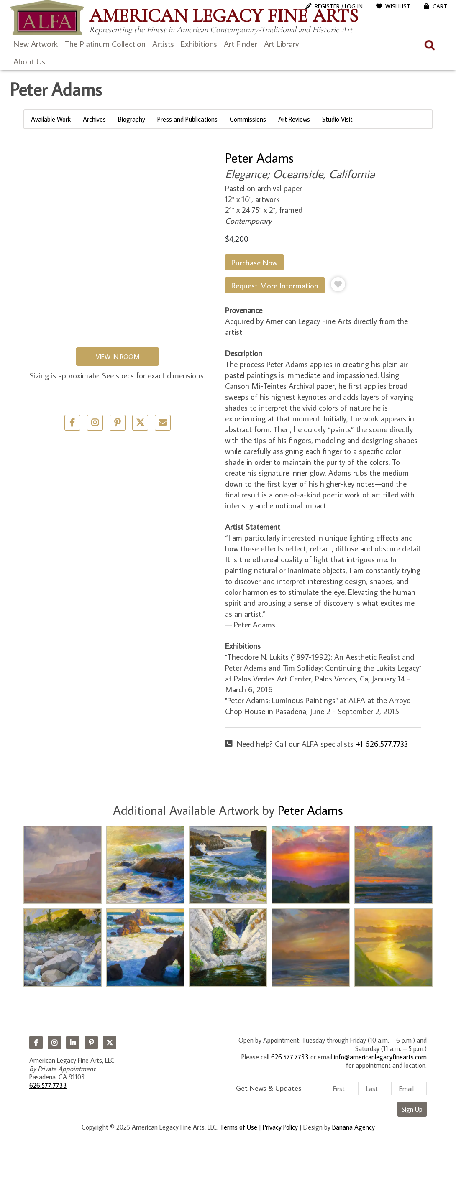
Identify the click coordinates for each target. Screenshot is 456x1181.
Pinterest (91, 1042)
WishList (397, 6)
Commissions (248, 119)
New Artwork (35, 43)
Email (163, 423)
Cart (440, 6)
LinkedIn (72, 1042)
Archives (94, 119)
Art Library (281, 43)
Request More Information (274, 285)
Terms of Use (238, 1127)
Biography (131, 119)
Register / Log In (339, 6)
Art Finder (240, 43)
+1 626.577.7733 (382, 743)
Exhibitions (199, 43)
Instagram (54, 1042)
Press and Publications (187, 119)
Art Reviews (294, 119)
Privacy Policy (280, 1127)
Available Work (51, 119)
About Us (29, 61)
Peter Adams (259, 157)
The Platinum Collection (105, 43)
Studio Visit (337, 119)
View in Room (117, 356)
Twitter (140, 423)
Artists (163, 43)
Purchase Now (254, 262)
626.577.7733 (48, 1085)
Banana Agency (353, 1127)
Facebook (36, 1042)
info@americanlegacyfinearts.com (380, 1057)
